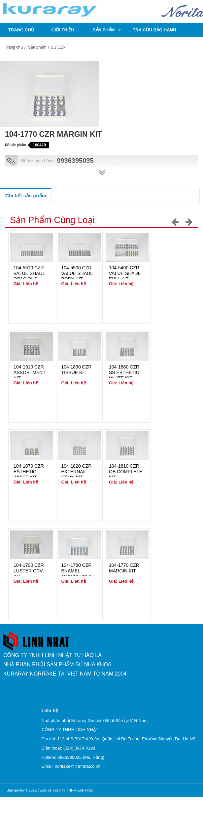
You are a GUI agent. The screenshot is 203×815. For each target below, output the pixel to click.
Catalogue (21, 44)
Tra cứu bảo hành (154, 29)
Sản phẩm (104, 29)
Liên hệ (60, 44)
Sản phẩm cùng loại (52, 220)
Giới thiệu (62, 29)
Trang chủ (21, 29)
